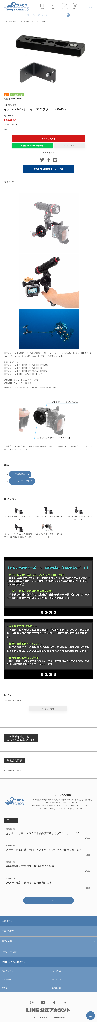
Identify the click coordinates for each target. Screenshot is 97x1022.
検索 (68, 15)
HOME (6, 21)
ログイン (6, 988)
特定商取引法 (57, 988)
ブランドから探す (10, 952)
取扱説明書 (20, 474)
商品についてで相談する (33, 146)
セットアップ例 (22, 481)
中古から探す (8, 931)
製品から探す (8, 941)
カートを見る (57, 979)
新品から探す (14, 21)
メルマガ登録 (57, 971)
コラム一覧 (48, 900)
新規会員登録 (8, 971)
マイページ (7, 979)
